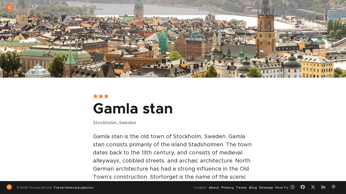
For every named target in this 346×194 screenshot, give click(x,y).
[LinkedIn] (325, 187)
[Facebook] (305, 187)
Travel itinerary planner (73, 187)
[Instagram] (294, 187)
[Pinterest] (335, 187)
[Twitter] (315, 187)
